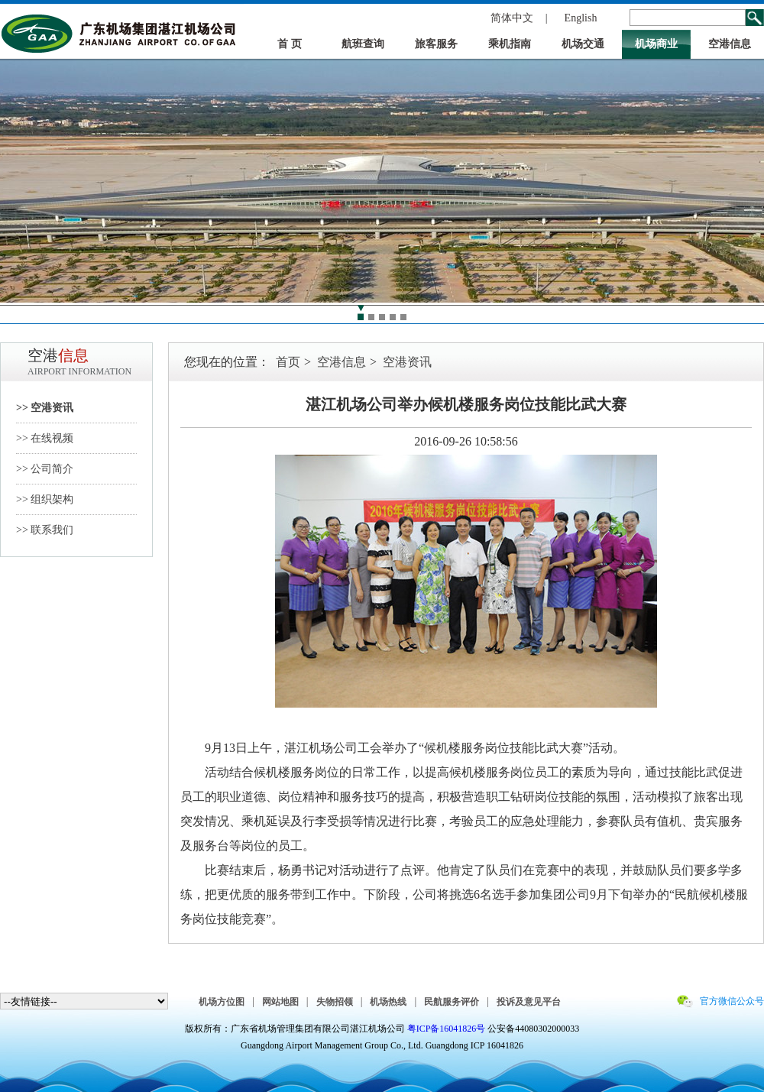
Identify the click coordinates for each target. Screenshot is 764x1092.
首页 (288, 361)
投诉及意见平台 (529, 1001)
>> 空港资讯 (44, 407)
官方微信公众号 (732, 1001)
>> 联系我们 (44, 530)
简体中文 (511, 18)
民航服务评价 (451, 1001)
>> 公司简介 (44, 469)
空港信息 (729, 44)
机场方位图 (221, 1001)
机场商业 (656, 44)
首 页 (289, 44)
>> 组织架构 (44, 499)
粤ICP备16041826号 (446, 1028)
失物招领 (334, 1001)
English (581, 18)
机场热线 (388, 1001)
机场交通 (583, 44)
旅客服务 (436, 44)
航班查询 (363, 44)
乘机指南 (509, 44)
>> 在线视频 (44, 438)
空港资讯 (407, 361)
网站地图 (280, 1001)
